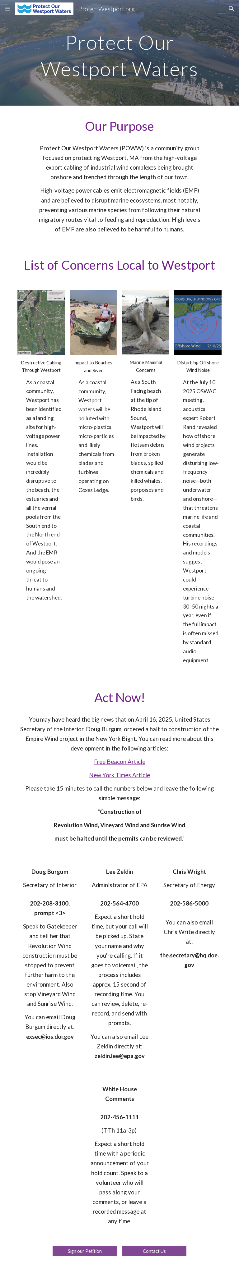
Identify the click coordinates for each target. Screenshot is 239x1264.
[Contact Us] (154, 1251)
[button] (7, 8)
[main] (119, 53)
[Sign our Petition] (84, 1251)
